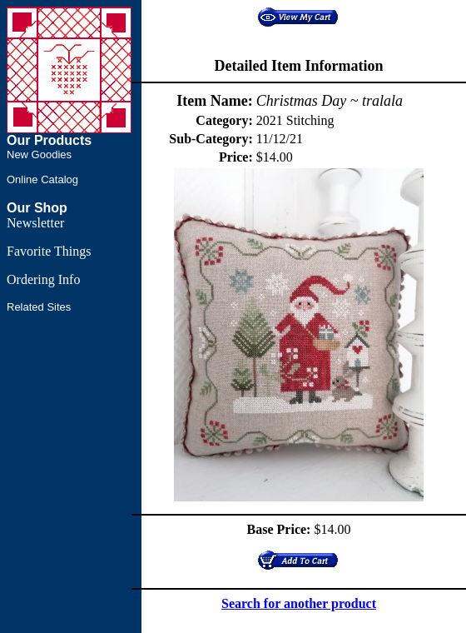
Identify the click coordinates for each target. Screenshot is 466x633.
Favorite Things (49, 251)
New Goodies (39, 154)
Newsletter (35, 223)
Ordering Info (43, 279)
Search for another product (298, 603)
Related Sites (39, 307)
